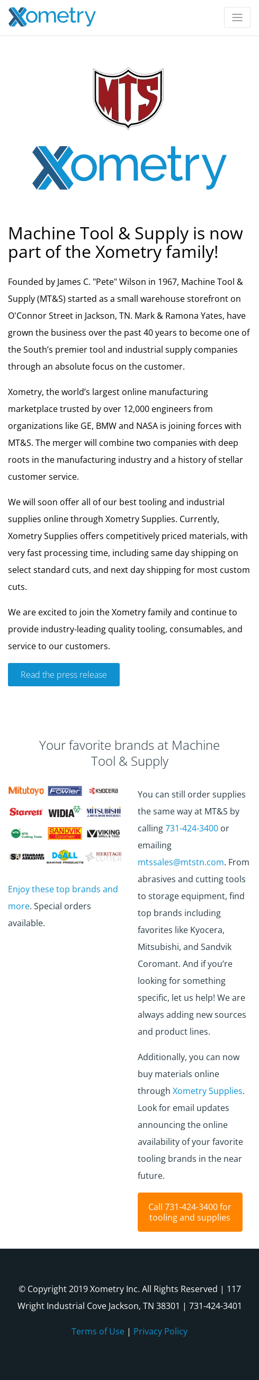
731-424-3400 (191, 828)
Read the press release (64, 674)
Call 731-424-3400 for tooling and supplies (189, 1212)
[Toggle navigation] (237, 17)
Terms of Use (98, 1331)
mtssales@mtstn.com (181, 862)
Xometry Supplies (208, 1091)
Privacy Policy (160, 1331)
